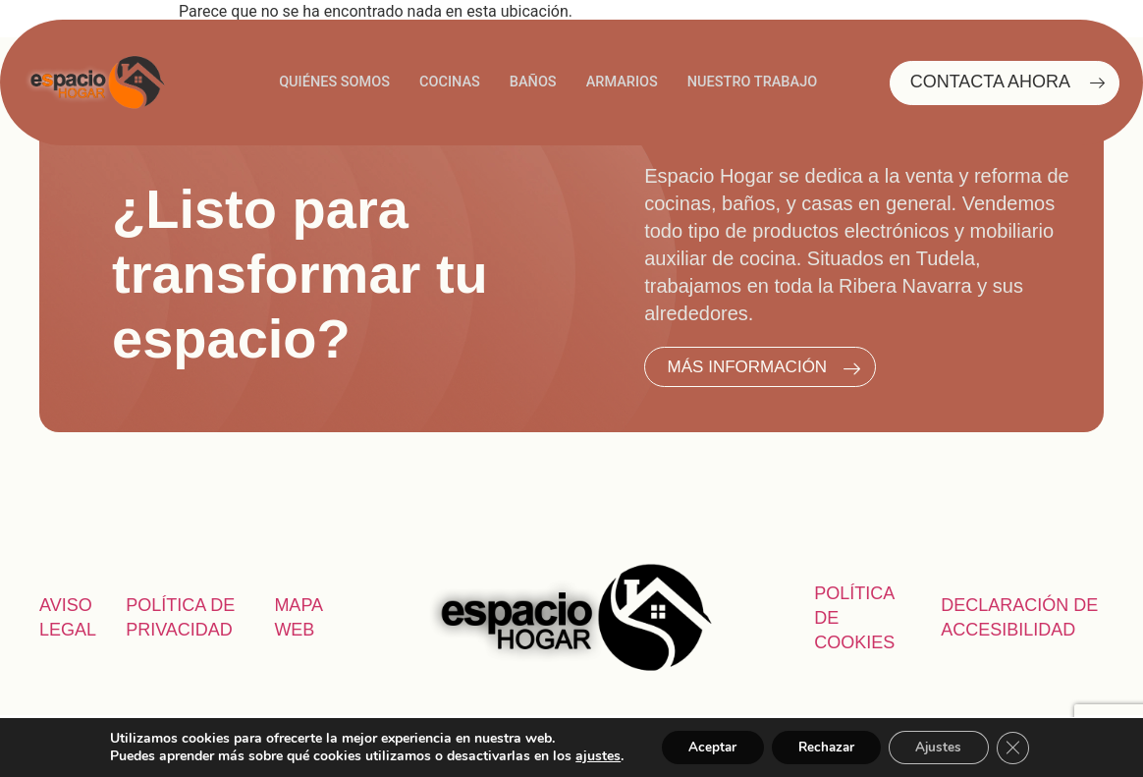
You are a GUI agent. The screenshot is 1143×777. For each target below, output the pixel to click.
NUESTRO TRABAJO (757, 82)
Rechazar (824, 746)
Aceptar (704, 746)
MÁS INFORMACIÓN (770, 367)
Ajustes (944, 746)
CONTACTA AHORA (1012, 83)
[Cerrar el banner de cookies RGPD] (1023, 746)
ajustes (586, 755)
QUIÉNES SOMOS (329, 82)
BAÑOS (532, 82)
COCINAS (446, 82)
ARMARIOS (623, 82)
